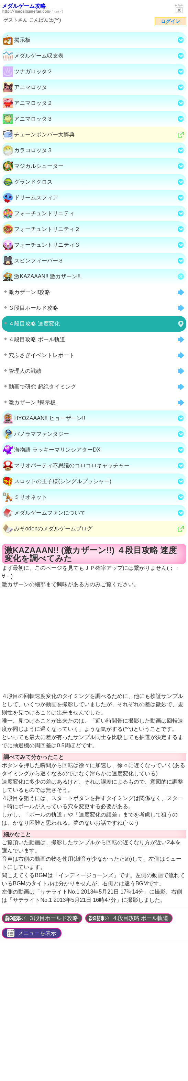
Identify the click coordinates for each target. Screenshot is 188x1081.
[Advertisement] (94, 1013)
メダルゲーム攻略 (24, 6)
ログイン (170, 21)
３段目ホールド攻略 (53, 918)
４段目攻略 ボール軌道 (140, 918)
